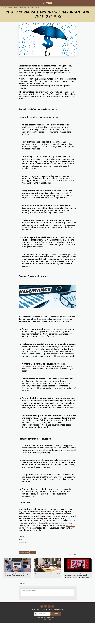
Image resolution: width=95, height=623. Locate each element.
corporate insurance (24, 552)
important (33, 552)
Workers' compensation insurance (43, 365)
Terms (44, 619)
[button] (15, 3)
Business (10, 7)
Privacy (49, 619)
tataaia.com (22, 542)
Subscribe (55, 613)
